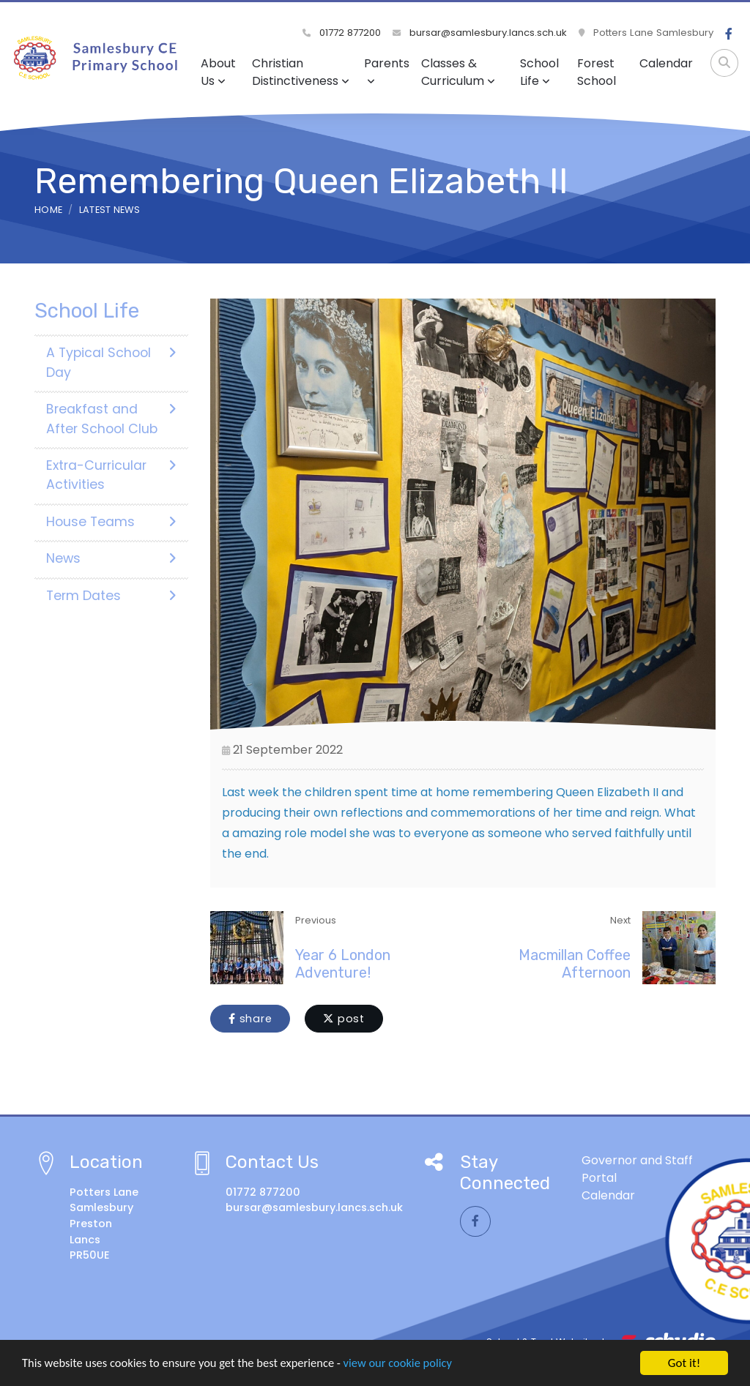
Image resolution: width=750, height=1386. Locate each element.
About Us (218, 72)
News (111, 558)
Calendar (666, 63)
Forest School (596, 72)
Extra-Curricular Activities (111, 475)
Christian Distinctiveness (300, 72)
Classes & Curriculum (458, 72)
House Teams (111, 522)
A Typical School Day (111, 362)
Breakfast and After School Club (111, 418)
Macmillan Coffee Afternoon (575, 963)
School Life (539, 72)
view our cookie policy (410, 1366)
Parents (386, 70)
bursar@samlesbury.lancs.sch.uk (480, 33)
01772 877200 (341, 33)
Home (48, 209)
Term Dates (111, 595)
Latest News (110, 209)
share (250, 1018)
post (344, 1018)
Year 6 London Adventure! (342, 963)
